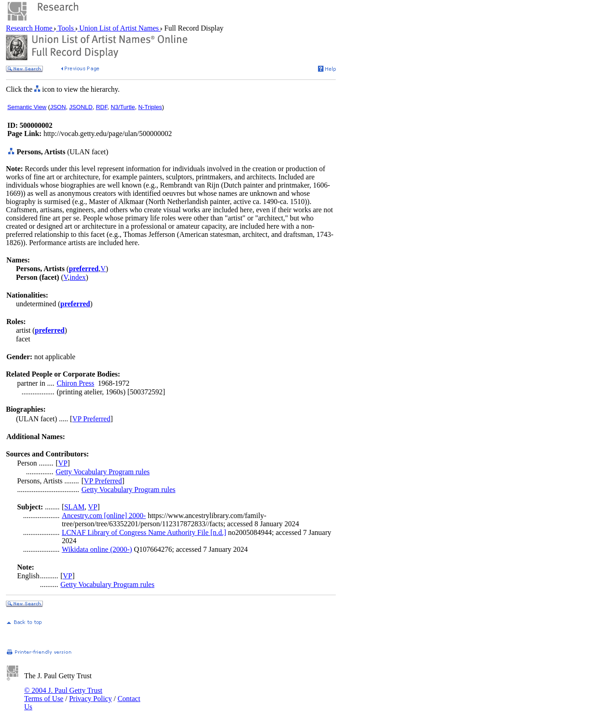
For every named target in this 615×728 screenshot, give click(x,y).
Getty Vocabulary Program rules (103, 472)
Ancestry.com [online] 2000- (104, 515)
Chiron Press (75, 383)
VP (62, 463)
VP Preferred (91, 419)
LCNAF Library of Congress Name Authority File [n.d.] (144, 532)
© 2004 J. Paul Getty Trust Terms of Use (63, 694)
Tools (66, 28)
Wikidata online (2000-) (97, 549)
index (77, 277)
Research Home (30, 28)
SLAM (74, 507)
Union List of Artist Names (119, 28)
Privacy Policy (90, 698)
